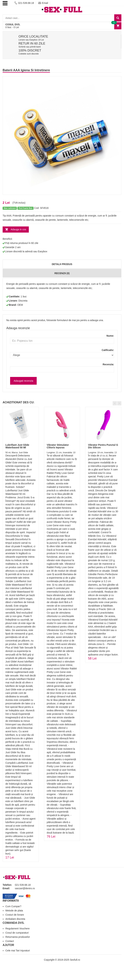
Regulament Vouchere (17, 928)
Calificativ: (108, 350)
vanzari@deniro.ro (25, 888)
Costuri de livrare (14, 914)
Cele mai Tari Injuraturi (17, 950)
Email (43, 3)
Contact (9, 941)
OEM (20, 304)
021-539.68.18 (24, 3)
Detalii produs (62, 264)
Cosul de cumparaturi (17, 932)
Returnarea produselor (17, 936)
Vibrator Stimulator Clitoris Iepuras (58, 446)
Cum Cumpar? (13, 906)
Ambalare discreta (15, 919)
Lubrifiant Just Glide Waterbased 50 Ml (17, 446)
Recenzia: (108, 364)
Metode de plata (14, 910)
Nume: (110, 335)
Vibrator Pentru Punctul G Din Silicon (103, 446)
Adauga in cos (18, 229)
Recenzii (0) (62, 273)
